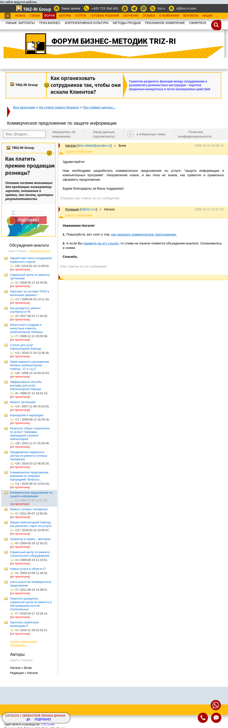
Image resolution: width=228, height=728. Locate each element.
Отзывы (149, 15)
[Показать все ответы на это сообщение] (90, 198)
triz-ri (161, 8)
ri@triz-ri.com (186, 8)
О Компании (169, 15)
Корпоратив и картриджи (26, 415)
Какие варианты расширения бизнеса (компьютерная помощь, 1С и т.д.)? (29, 365)
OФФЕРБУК (197, 23)
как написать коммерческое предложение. (144, 234)
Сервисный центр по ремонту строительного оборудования (30, 553)
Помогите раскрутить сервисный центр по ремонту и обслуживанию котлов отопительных (31, 604)
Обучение (130, 15)
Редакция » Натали (24, 673)
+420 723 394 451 (104, 8)
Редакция (72, 209)
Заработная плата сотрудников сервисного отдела (31, 259)
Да (28, 719)
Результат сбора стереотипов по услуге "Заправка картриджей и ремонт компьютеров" (29, 434)
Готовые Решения (104, 15)
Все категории (24, 107)
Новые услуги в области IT (28, 568)
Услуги (80, 15)
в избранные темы (151, 134)
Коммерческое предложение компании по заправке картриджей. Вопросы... (29, 476)
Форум (49, 15)
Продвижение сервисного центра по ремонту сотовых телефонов (28, 455)
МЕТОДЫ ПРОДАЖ (127, 23)
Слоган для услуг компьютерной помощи (25, 346)
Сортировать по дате (39, 251)
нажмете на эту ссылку (100, 243)
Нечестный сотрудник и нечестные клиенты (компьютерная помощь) (26, 328)
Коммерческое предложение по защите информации (31, 494)
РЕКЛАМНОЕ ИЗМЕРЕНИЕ (165, 23)
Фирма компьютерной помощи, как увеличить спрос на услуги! (31, 524)
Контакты (190, 15)
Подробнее (43, 719)
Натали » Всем (21, 668)
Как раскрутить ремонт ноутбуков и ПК (25, 309)
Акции (207, 15)
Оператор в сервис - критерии (30, 539)
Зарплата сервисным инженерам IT (24, 624)
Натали (70, 145)
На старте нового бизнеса (59, 107)
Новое (20, 15)
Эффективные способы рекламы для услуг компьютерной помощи (26, 385)
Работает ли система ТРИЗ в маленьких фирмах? (29, 293)
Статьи (35, 15)
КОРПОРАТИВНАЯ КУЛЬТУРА (86, 23)
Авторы (65, 15)
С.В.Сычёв (48, 724)
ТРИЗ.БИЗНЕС (50, 23)
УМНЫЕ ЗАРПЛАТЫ (20, 23)
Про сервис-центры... (99, 107)
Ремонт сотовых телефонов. (29, 509)
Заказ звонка (70, 8)
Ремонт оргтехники (22, 402)
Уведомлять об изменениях (63, 134)
